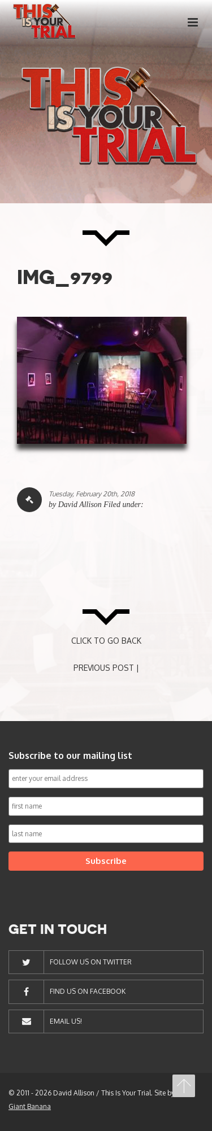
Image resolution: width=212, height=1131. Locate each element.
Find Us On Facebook (88, 991)
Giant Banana (29, 1106)
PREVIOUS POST (103, 668)
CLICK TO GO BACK (106, 640)
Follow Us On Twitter (91, 962)
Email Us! (66, 1021)
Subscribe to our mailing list (70, 755)
